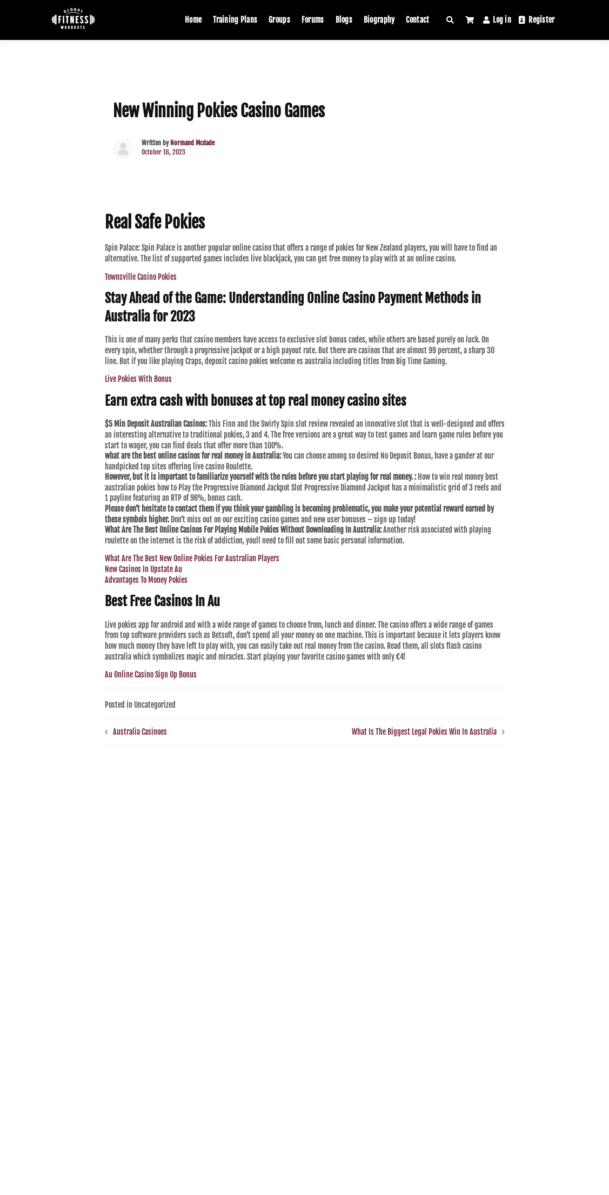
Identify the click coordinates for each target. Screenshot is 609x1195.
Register (537, 19)
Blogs (344, 19)
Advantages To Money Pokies (146, 580)
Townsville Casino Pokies (141, 276)
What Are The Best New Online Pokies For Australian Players (192, 558)
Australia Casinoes (140, 731)
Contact (417, 19)
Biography (379, 19)
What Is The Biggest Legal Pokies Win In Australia (424, 731)
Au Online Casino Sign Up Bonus (151, 674)
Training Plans (235, 19)
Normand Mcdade (192, 143)
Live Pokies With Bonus (138, 379)
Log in (497, 19)
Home (193, 19)
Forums (313, 19)
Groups (279, 19)
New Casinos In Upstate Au (143, 569)
